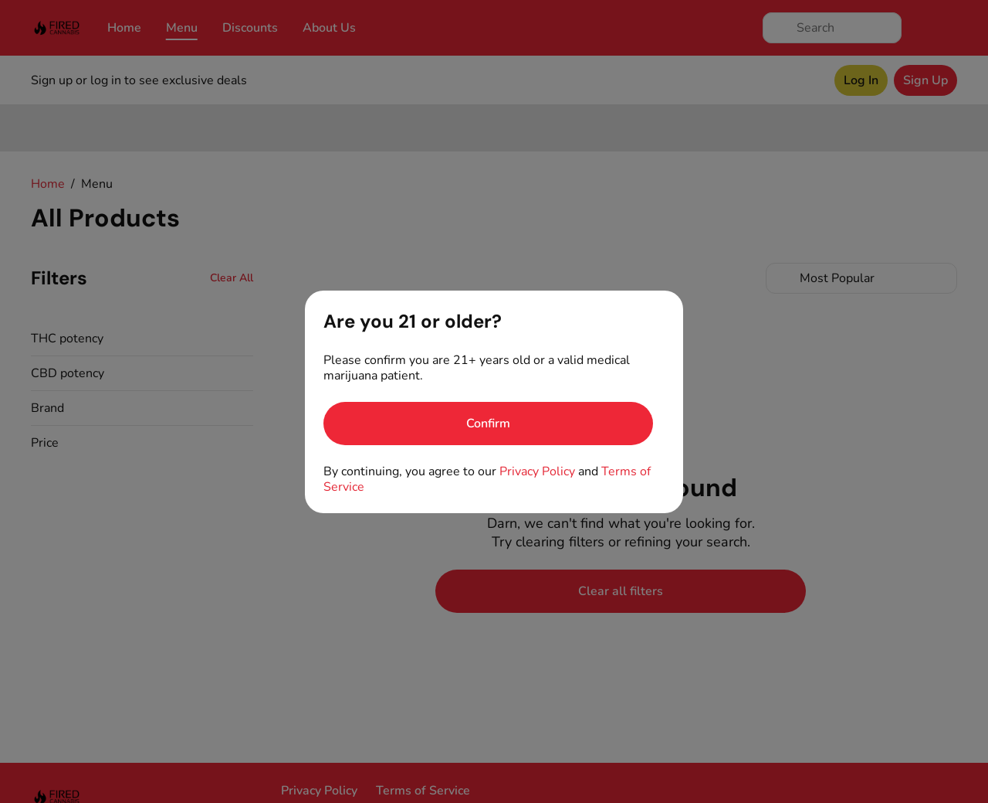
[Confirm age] (488, 423)
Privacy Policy (537, 471)
